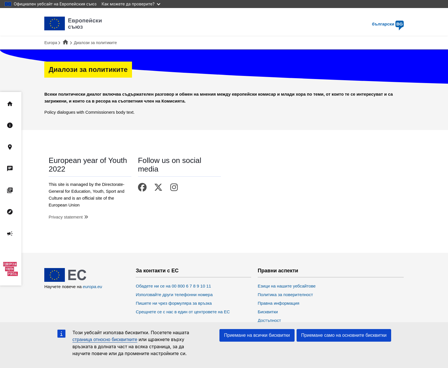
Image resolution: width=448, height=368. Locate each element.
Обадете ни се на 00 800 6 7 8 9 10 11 (173, 286)
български (388, 24)
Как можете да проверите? (131, 3)
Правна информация (278, 303)
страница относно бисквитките (105, 339)
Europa (50, 42)
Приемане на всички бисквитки (257, 335)
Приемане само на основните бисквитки (344, 335)
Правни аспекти (278, 270)
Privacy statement (66, 216)
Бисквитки (268, 311)
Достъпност (269, 320)
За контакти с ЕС (157, 270)
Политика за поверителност (285, 294)
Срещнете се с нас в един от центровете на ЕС (183, 311)
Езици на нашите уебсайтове (287, 286)
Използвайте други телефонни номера (174, 294)
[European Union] (73, 280)
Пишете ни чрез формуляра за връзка (174, 303)
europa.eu (92, 286)
